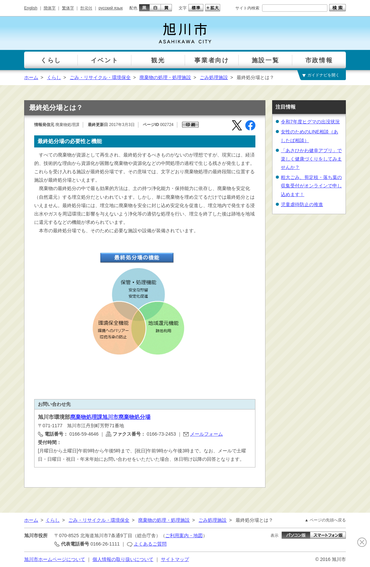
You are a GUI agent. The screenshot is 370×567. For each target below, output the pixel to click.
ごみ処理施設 (214, 77)
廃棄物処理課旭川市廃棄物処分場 (110, 417)
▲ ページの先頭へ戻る (325, 520)
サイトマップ (175, 559)
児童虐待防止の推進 (302, 204)
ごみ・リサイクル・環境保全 (100, 77)
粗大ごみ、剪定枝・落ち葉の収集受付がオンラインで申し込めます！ (311, 186)
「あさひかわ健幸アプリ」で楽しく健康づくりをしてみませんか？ (311, 159)
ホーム (31, 77)
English (30, 8)
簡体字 (50, 8)
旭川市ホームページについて (54, 559)
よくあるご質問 (150, 544)
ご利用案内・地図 (184, 535)
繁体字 (68, 8)
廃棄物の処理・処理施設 (165, 77)
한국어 (86, 8)
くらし (54, 77)
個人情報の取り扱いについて (122, 559)
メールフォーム (206, 434)
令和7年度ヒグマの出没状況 (310, 121)
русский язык (111, 8)
